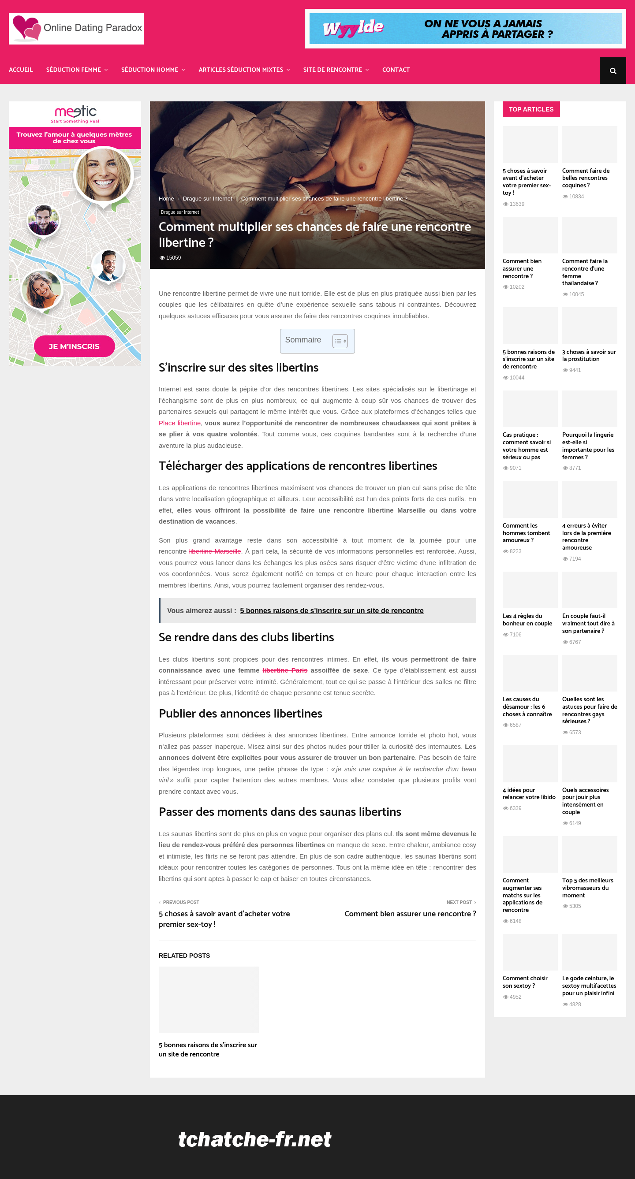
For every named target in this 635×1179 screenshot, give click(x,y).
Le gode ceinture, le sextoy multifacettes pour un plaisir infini (589, 986)
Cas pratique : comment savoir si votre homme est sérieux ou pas (527, 446)
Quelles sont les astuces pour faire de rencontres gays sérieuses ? (589, 711)
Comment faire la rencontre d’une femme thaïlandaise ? (585, 273)
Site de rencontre (332, 70)
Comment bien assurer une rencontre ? (410, 914)
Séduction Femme (73, 70)
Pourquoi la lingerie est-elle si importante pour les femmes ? (588, 446)
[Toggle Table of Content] (336, 341)
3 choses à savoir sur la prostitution (589, 356)
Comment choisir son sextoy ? (525, 982)
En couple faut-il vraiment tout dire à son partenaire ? (588, 623)
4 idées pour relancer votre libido (529, 794)
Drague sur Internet (180, 212)
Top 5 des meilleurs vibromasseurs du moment (587, 888)
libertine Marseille (215, 551)
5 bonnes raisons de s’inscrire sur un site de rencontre (208, 1049)
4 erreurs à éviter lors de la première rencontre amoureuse (586, 537)
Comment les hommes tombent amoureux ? (526, 533)
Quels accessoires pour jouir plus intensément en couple (585, 801)
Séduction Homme (149, 70)
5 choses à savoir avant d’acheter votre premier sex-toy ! (224, 919)
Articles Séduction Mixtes (240, 70)
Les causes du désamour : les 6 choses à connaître (527, 707)
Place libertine (180, 423)
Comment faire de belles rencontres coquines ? (586, 178)
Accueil (21, 70)
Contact (396, 70)
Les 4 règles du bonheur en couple (527, 620)
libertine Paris (284, 670)
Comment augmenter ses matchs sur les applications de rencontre (522, 895)
